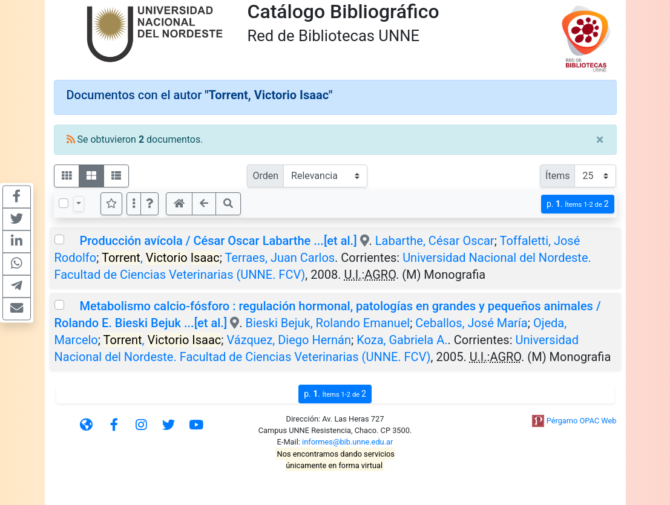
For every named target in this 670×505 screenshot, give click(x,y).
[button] (149, 203)
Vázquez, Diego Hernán (288, 340)
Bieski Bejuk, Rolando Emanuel (328, 323)
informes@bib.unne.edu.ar (347, 441)
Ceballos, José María (471, 323)
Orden (265, 175)
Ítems (557, 175)
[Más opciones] (133, 203)
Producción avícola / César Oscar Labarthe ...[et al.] (217, 240)
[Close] (600, 139)
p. (578, 204)
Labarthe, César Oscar (434, 240)
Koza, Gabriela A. (401, 340)
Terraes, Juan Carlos (280, 257)
